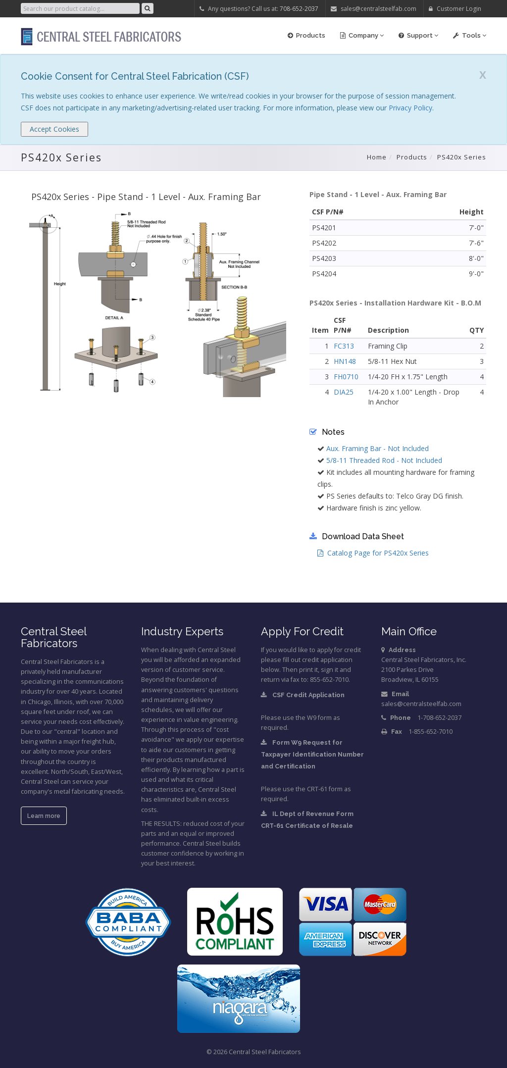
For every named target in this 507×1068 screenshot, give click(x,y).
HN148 (345, 361)
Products (306, 35)
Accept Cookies (54, 129)
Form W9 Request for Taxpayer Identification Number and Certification (312, 754)
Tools (469, 35)
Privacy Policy (410, 107)
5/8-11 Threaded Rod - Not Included (384, 460)
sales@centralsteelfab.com (373, 8)
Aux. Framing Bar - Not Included (377, 448)
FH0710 (346, 376)
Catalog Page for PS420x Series (373, 553)
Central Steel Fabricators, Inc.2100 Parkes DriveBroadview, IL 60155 (423, 670)
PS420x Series (461, 157)
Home (377, 157)
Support (418, 35)
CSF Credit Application (303, 695)
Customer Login (455, 8)
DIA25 (344, 392)
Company (362, 35)
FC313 (344, 346)
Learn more (43, 816)
